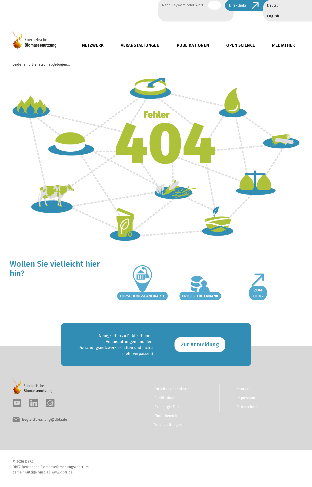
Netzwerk (93, 45)
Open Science (240, 45)
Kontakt (243, 389)
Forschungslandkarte (142, 296)
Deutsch (274, 5)
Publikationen (193, 45)
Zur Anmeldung (200, 344)
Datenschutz (246, 407)
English (273, 16)
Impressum (245, 398)
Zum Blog (258, 293)
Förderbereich (165, 416)
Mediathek (283, 45)
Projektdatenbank (200, 296)
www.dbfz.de (62, 472)
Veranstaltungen (140, 45)
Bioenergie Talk (167, 407)
